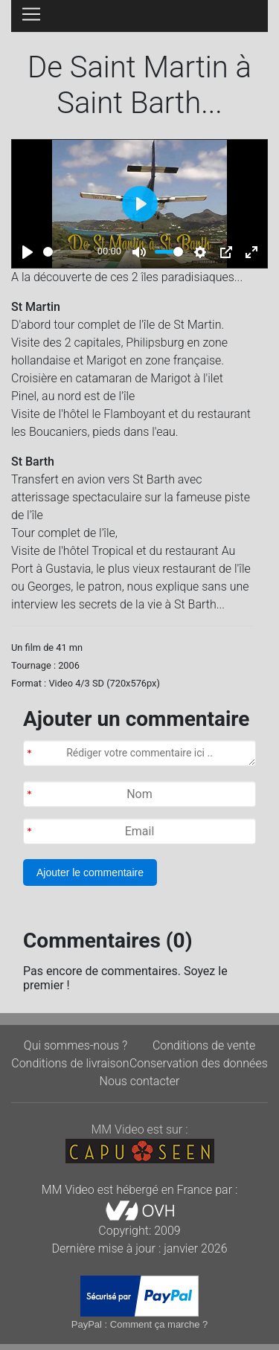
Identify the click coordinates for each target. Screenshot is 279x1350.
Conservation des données (198, 1063)
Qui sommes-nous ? (75, 1045)
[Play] (27, 252)
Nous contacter (140, 1081)
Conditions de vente (204, 1045)
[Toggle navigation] (31, 14)
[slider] (67, 252)
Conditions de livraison (70, 1063)
